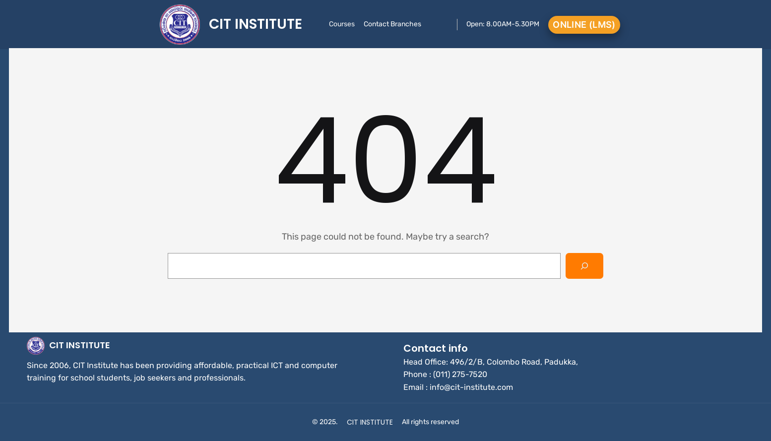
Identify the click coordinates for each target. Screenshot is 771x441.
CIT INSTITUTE (255, 24)
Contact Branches (392, 24)
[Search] (584, 266)
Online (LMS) (584, 24)
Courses (342, 24)
